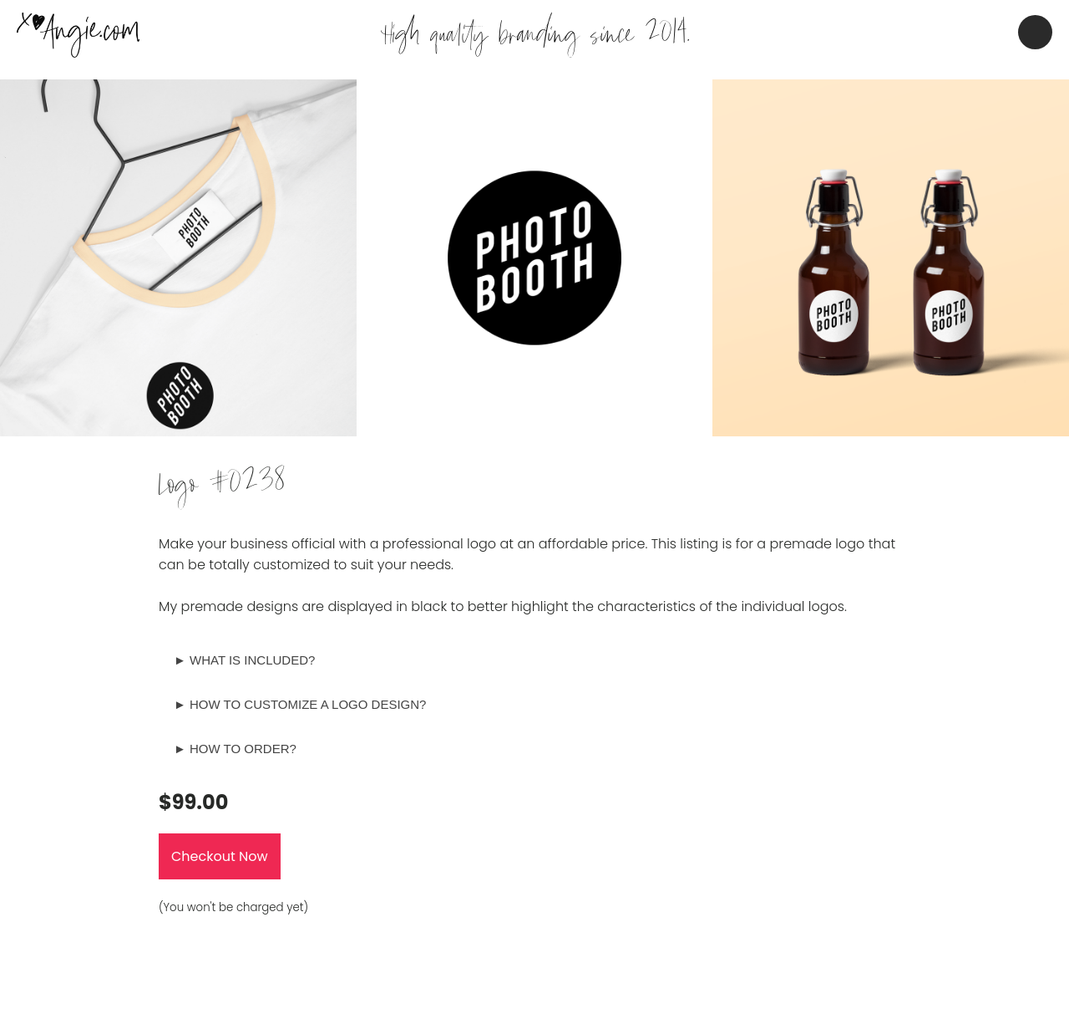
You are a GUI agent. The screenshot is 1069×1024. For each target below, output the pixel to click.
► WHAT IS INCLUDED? (244, 660)
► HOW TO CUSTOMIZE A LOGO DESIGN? (300, 704)
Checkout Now (219, 856)
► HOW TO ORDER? (235, 748)
